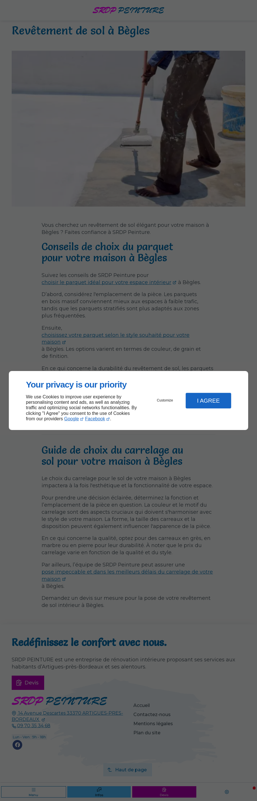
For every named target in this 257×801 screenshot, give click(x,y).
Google (71, 418)
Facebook (95, 418)
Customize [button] (165, 400)
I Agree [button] (208, 401)
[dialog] (128, 400)
